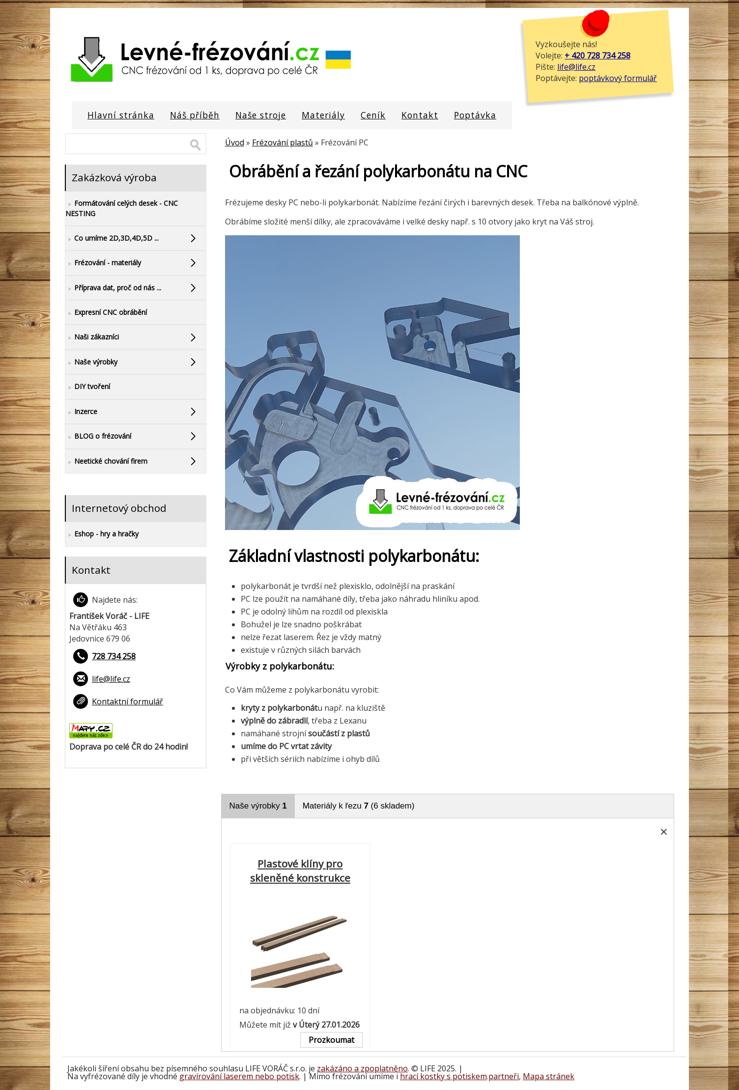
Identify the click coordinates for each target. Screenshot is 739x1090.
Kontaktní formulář (127, 701)
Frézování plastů (282, 142)
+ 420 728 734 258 (597, 55)
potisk (287, 1076)
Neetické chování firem (106, 461)
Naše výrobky (258, 806)
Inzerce (81, 412)
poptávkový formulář (618, 78)
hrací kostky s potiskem (443, 1076)
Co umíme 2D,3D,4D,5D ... (112, 238)
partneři (503, 1076)
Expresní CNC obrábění (106, 312)
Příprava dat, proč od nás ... (113, 288)
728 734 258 (114, 656)
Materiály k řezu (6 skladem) (359, 806)
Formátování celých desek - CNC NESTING (121, 208)
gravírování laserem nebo (227, 1076)
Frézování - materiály (103, 263)
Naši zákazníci (92, 337)
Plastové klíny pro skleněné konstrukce (300, 871)
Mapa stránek (548, 1076)
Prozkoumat (331, 1039)
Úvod (234, 142)
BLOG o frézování (98, 436)
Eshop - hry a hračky (102, 534)
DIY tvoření (87, 387)
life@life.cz (576, 66)
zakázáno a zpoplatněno (362, 1068)
